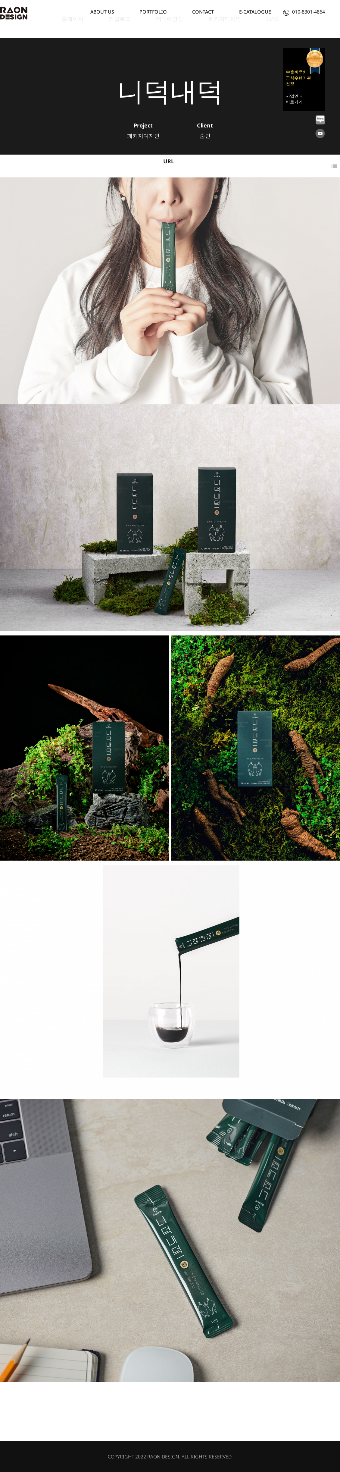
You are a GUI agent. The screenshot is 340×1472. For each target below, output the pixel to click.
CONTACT (203, 11)
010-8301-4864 (304, 11)
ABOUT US (102, 11)
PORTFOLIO (153, 11)
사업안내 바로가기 (294, 99)
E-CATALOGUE (255, 11)
